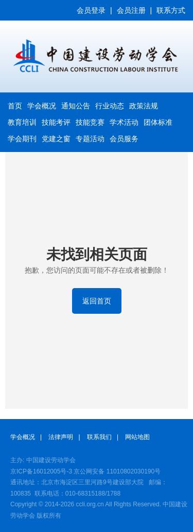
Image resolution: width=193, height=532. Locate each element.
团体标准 (158, 122)
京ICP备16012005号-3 (41, 471)
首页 (15, 106)
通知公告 (75, 106)
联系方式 (170, 10)
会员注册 (131, 10)
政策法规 (143, 106)
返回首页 (96, 301)
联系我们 (99, 437)
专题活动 (90, 139)
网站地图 (137, 437)
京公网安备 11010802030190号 (117, 471)
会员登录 (91, 10)
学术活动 (124, 122)
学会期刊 (22, 139)
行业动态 (109, 106)
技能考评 (56, 122)
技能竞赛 (90, 122)
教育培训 (22, 122)
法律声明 (60, 437)
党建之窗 (56, 139)
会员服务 (124, 139)
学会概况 (41, 106)
